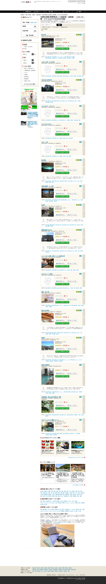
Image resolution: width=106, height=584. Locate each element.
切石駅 (64, 156)
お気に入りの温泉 (72, 1)
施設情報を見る (61, 45)
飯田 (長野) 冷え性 (64, 100)
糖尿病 (83, 502)
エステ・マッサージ (44, 502)
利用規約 (79, 578)
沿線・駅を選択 (29, 35)
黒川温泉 (65, 569)
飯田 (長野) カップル (76, 199)
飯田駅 (68, 120)
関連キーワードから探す (26, 572)
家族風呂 (26, 78)
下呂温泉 (50, 569)
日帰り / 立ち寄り (28, 46)
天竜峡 (73, 491)
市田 (74, 492)
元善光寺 (67, 492)
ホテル (73, 501)
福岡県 (70, 567)
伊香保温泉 (55, 569)
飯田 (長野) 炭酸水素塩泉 (50, 224)
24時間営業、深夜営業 (29, 70)
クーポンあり (56, 27)
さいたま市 (45, 571)
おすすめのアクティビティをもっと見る (76, 457)
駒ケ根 (74, 494)
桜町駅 (51, 102)
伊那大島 (82, 492)
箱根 (38, 569)
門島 (62, 491)
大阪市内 (56, 571)
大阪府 (56, 567)
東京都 (52, 567)
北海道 (59, 567)
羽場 (71, 496)
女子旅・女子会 (43, 504)
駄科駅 (47, 201)
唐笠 (65, 491)
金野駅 (53, 393)
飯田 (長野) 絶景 (71, 100)
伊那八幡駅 (51, 201)
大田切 (78, 494)
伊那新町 (74, 496)
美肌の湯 (60, 502)
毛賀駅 (81, 199)
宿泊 (41, 501)
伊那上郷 (62, 492)
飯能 (49, 571)
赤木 (41, 496)
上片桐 (41, 494)
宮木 (78, 496)
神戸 (69, 571)
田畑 (56, 496)
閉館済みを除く (64, 27)
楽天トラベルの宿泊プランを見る (62, 48)
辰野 (81, 496)
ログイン (79, 3)
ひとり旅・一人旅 (53, 502)
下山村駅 (78, 100)
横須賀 (39, 571)
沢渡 (44, 496)
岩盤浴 (26, 74)
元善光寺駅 (55, 434)
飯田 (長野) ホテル (55, 120)
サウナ (69, 501)
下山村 (48, 492)
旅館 (76, 501)
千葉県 (41, 567)
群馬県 (49, 567)
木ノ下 (61, 496)
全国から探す (33, 22)
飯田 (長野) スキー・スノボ (65, 359)
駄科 (81, 491)
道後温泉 (60, 569)
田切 (63, 494)
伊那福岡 (67, 494)
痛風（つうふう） (66, 502)
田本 (60, 491)
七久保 (53, 494)
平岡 (52, 491)
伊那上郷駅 (48, 102)
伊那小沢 (46, 491)
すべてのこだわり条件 (29, 84)
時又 (79, 491)
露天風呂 (65, 501)
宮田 (81, 494)
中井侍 (41, 491)
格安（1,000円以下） (47, 501)
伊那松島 (66, 496)
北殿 (59, 496)
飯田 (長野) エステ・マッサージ (58, 56)
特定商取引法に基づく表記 (72, 578)
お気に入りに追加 (72, 45)
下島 (46, 496)
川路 (76, 491)
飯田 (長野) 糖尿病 (55, 250)
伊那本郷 (57, 494)
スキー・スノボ (56, 511)
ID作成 (83, 3)
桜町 (59, 492)
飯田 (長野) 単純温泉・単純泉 (51, 332)
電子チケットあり (46, 27)
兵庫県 (45, 567)
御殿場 (52, 571)
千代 (70, 491)
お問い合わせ (82, 574)
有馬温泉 (41, 569)
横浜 (33, 571)
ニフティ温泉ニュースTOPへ (78, 484)
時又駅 (51, 226)
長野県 (63, 567)
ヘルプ (77, 574)
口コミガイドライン (70, 574)
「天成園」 (47, 520)
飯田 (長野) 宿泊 (48, 56)
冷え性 (61, 501)
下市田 (70, 492)
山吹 (79, 492)
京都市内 (61, 571)
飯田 (56, 492)
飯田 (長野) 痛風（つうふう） (66, 199)
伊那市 (49, 496)
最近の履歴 (81, 1)
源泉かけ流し (78, 502)
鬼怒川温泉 (73, 569)
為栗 (54, 491)
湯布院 (68, 569)
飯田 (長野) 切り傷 (65, 224)
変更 (35, 26)
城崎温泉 (46, 569)
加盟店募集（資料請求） (51, 574)
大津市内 (65, 571)
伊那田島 (46, 494)
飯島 (61, 494)
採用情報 (83, 578)
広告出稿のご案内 (61, 574)
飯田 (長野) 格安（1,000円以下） (69, 433)
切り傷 (71, 511)
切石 (54, 492)
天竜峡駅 (50, 306)
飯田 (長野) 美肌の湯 (56, 100)
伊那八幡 (45, 492)
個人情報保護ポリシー (62, 578)
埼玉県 (38, 567)
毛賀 (41, 492)
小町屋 (71, 494)
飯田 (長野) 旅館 (74, 305)
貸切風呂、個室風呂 (65, 511)
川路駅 (47, 306)
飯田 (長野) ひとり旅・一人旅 (76, 332)
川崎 (36, 571)
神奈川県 (34, 567)
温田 (57, 491)
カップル (73, 502)
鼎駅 (75, 100)
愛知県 (66, 567)
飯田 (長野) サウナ (63, 120)
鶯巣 (49, 491)
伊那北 (53, 496)
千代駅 (47, 393)
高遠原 (49, 494)
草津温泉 (34, 569)
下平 (76, 492)
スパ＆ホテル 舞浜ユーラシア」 (59, 522)
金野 (67, 491)
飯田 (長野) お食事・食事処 (70, 56)
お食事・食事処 (56, 501)
